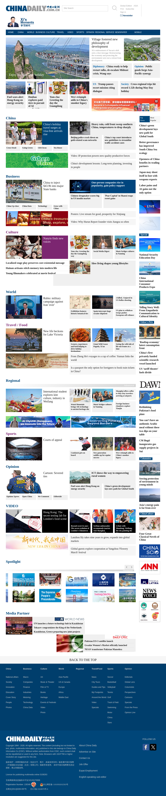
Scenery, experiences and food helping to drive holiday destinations (79, 347)
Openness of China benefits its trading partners (149, 163)
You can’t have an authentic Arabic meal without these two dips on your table (149, 427)
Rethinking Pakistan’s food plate (147, 411)
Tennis (110, 692)
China (11, 118)
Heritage (44, 697)
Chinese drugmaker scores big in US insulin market (85, 197)
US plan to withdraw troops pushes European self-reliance (125, 312)
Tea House (58, 148)
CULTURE (50, 32)
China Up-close (12, 206)
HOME (11, 32)
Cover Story (11, 697)
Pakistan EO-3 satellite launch (99, 641)
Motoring (27, 697)
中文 (122, 9)
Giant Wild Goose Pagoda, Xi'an (100, 345)
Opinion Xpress (12, 496)
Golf (109, 697)
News (94, 677)
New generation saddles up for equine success (102, 455)
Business (13, 176)
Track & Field (112, 702)
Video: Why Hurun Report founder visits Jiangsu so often (100, 221)
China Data (26, 206)
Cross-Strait (11, 148)
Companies (28, 682)
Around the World (99, 697)
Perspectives (130, 692)
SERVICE (110, 32)
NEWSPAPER (120, 32)
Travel (11, 325)
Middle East (64, 697)
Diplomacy (99, 66)
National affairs (12, 677)
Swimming (111, 707)
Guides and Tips (98, 687)
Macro (25, 677)
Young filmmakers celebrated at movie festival (31, 273)
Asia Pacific (63, 677)
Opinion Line (130, 712)
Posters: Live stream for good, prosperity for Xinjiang (98, 214)
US (94, 84)
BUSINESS (40, 32)
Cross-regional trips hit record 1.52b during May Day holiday (138, 88)
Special (143, 235)
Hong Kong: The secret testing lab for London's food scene (55, 515)
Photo (42, 712)
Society (125, 84)
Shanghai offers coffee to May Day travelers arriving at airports (125, 393)
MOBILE (138, 32)
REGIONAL (100, 32)
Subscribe (130, 9)
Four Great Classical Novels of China (149, 536)
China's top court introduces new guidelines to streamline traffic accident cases (118, 140)
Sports (11, 434)
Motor (109, 712)
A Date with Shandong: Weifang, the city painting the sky (124, 529)
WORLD (30, 32)
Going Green (27, 148)
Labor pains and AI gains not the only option (148, 189)
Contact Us (84, 758)
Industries (27, 692)
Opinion (139, 66)
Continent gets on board (78, 454)
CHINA (21, 32)
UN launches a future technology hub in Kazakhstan (58, 623)
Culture (12, 232)
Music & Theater (47, 682)
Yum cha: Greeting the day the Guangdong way (80, 253)
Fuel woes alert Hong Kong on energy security (85, 487)
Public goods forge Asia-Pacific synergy (144, 70)
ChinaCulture (147, 514)
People (9, 702)
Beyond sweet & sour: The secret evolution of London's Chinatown (80, 528)
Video (42, 707)
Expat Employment (88, 770)
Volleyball (111, 687)
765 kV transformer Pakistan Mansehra (103, 649)
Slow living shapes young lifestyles (110, 263)
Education (10, 692)
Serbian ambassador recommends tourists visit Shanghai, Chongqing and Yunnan (101, 530)
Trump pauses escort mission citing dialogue (104, 88)
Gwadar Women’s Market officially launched (106, 645)
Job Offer (83, 764)
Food (23, 325)
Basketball (111, 682)
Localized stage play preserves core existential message (35, 263)
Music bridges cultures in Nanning (125, 252)
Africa (61, 692)
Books (43, 692)
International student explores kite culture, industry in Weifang (55, 396)
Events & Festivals (48, 702)
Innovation (10, 687)
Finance (26, 687)
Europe (62, 687)
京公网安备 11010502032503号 (54, 784)
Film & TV (44, 687)
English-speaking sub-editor (92, 777)
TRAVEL (60, 32)
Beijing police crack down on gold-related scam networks (84, 138)
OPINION (90, 32)
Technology (42, 206)
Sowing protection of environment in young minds (149, 481)
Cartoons (128, 697)
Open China (27, 496)
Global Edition (126, 6)
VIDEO (70, 32)
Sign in (123, 12)
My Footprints (97, 692)
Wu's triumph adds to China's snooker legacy (125, 455)
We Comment (43, 496)
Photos (9, 707)
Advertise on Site (87, 751)
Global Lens (130, 682)
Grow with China (58, 207)
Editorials (58, 496)
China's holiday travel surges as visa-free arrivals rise (52, 129)
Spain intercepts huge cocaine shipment (102, 312)
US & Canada (64, 682)
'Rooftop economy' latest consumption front (149, 345)
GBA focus (42, 148)
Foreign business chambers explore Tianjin (123, 406)
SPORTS (80, 32)
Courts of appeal (52, 439)
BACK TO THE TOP (83, 660)
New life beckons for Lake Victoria (53, 333)
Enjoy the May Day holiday (26, 74)
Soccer (110, 677)
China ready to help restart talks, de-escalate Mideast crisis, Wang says (110, 70)
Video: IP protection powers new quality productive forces (100, 155)
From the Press (131, 707)
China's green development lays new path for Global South (119, 487)
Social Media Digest (101, 251)
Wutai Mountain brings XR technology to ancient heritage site (80, 406)
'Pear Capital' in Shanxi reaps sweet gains (119, 197)
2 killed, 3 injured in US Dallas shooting (124, 299)
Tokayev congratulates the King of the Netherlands (58, 627)
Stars (109, 722)
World (11, 292)
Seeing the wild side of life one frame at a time (125, 346)
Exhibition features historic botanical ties (79, 312)
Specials (95, 707)
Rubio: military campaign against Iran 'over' (53, 301)
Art (41, 677)
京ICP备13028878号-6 (39, 789)
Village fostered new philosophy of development (105, 42)
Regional (13, 380)
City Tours (96, 682)
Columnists (145, 458)
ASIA (136, 6)
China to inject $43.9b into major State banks (53, 186)
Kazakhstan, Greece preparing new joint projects (57, 632)
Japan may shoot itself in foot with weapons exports (148, 176)
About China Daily (88, 745)
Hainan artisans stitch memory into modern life (31, 268)
